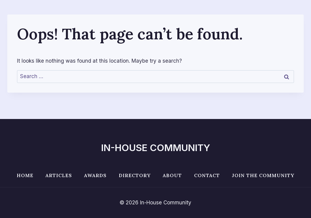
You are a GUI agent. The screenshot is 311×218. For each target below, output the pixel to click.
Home (25, 175)
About (172, 175)
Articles (59, 175)
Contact (207, 175)
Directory (135, 175)
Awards (95, 175)
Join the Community (263, 175)
